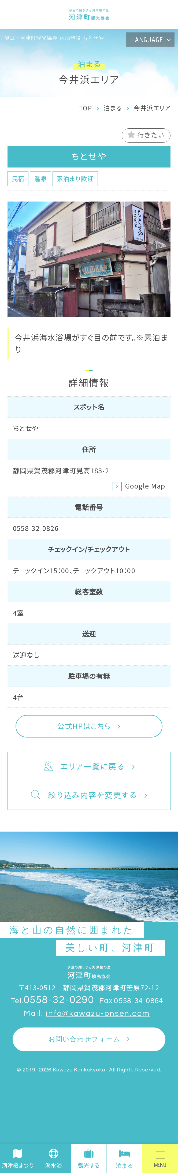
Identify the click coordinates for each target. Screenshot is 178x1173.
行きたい (146, 134)
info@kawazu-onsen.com (98, 1014)
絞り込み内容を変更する (83, 795)
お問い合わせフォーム (84, 1039)
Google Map (145, 485)
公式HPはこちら (83, 726)
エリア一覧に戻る (83, 766)
